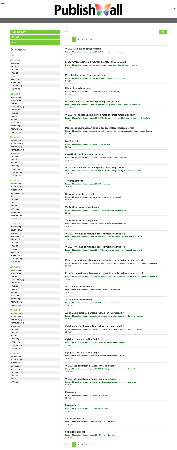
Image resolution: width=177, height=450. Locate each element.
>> (91, 40)
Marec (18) (15, 126)
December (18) (17, 183)
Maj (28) (14, 206)
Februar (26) (16, 215)
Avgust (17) (16, 110)
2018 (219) (15, 223)
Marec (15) (15, 82)
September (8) (17, 366)
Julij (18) (14, 243)
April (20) (15, 123)
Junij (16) (15, 116)
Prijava (173, 8)
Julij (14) (14, 70)
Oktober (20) (16, 190)
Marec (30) (15, 212)
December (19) (17, 313)
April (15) (15, 79)
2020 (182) (15, 137)
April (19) (15, 296)
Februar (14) (16, 86)
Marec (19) (15, 169)
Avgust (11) (16, 369)
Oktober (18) (16, 233)
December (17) (17, 270)
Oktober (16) (16, 147)
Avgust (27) (16, 240)
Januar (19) (16, 219)
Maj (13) (14, 163)
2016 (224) (15, 310)
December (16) (17, 140)
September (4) (17, 63)
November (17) (17, 187)
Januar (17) (16, 175)
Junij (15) (15, 332)
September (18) (17, 193)
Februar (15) (16, 259)
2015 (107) (15, 353)
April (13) (15, 166)
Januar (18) (16, 262)
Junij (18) (15, 289)
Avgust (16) (16, 326)
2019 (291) (15, 180)
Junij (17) (15, 246)
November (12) (17, 100)
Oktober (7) (16, 363)
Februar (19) (16, 345)
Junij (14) (15, 159)
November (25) (17, 360)
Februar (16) (16, 129)
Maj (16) (14, 336)
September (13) (17, 150)
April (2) (14, 382)
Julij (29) (14, 199)
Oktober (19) (16, 103)
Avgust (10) (16, 67)
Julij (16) (14, 329)
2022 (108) (15, 60)
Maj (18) (14, 119)
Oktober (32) (16, 320)
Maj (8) (13, 76)
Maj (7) (13, 379)
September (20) (17, 323)
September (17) (17, 107)
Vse (12, 55)
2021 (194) (15, 94)
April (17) (15, 252)
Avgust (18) (16, 196)
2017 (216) (15, 267)
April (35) (15, 209)
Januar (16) (16, 89)
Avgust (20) (16, 283)
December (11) (17, 97)
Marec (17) (15, 342)
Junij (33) (15, 203)
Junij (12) (15, 73)
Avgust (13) (16, 153)
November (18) (17, 144)
